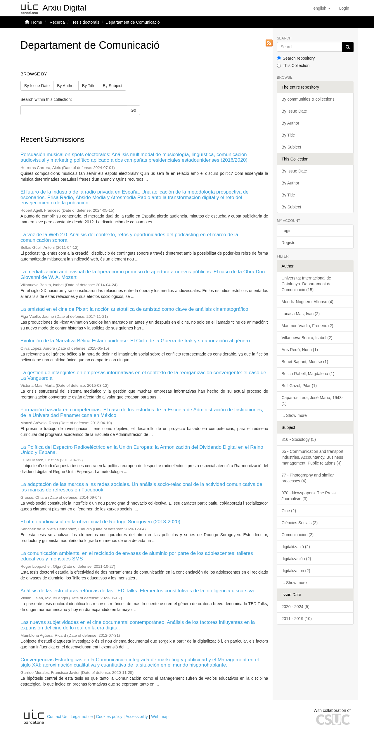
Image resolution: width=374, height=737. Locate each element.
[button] (322, 8)
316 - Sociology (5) (299, 439)
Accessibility (137, 716)
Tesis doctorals (85, 22)
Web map (160, 716)
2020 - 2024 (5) (296, 606)
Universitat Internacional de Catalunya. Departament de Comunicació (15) (307, 284)
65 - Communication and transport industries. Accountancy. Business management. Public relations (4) (313, 457)
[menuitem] (344, 8)
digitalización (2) (296, 558)
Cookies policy (109, 716)
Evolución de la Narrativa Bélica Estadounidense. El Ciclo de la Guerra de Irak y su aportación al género (135, 341)
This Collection (293, 65)
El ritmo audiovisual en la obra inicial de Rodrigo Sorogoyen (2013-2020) (100, 521)
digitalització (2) (296, 546)
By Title (89, 85)
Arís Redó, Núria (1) (300, 349)
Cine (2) (289, 510)
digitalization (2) (296, 570)
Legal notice (82, 716)
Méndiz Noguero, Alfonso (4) (307, 301)
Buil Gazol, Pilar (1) (299, 385)
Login (287, 230)
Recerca (57, 22)
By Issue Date (37, 85)
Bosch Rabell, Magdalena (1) (308, 373)
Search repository (296, 58)
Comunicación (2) (298, 534)
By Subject (112, 85)
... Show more (294, 415)
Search (284, 38)
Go (133, 110)
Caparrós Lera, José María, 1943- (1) (312, 400)
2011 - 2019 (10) (297, 618)
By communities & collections (308, 99)
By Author (66, 85)
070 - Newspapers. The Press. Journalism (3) (309, 496)
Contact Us (57, 716)
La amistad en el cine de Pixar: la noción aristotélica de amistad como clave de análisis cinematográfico (134, 309)
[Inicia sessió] (344, 8)
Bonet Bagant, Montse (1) (305, 361)
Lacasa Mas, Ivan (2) (301, 313)
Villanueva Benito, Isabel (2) (307, 337)
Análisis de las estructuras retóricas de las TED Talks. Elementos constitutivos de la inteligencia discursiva (137, 590)
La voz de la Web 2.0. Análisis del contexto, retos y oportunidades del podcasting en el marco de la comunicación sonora (129, 237)
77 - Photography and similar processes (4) (308, 478)
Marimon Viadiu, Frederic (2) (307, 325)
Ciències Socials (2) (300, 522)
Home (36, 22)
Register (289, 242)
